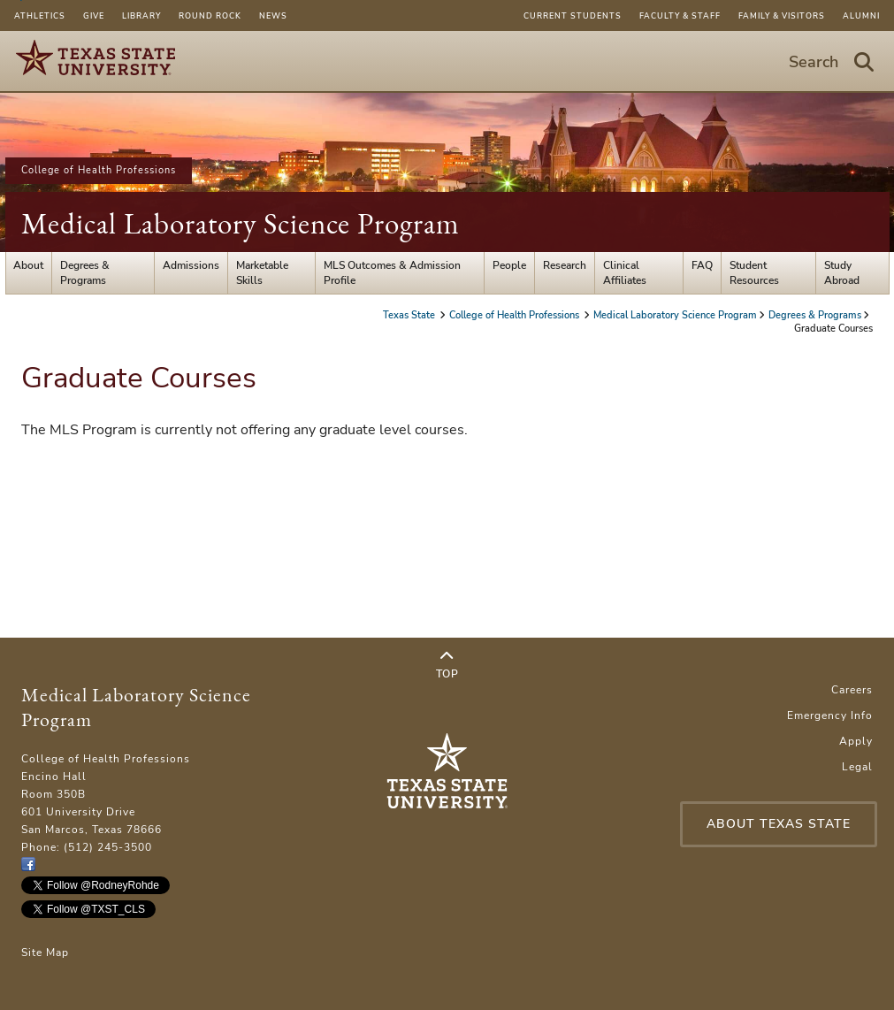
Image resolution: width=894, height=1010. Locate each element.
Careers (852, 690)
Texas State (410, 315)
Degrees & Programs (85, 272)
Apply (856, 741)
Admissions (191, 265)
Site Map (45, 952)
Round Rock (210, 16)
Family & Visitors (781, 16)
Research (564, 265)
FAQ (702, 265)
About (28, 265)
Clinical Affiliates (624, 272)
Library (141, 16)
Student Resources (754, 272)
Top (447, 665)
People (509, 265)
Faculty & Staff (680, 16)
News (273, 16)
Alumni (861, 16)
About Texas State (779, 823)
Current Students (572, 16)
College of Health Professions (98, 170)
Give (93, 16)
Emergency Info (830, 715)
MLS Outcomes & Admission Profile (392, 272)
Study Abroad (842, 272)
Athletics (39, 16)
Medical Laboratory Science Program (240, 223)
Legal (857, 767)
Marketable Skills (262, 272)
